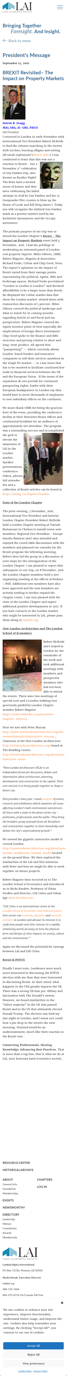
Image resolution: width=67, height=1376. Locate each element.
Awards (7, 1233)
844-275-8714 (11, 1295)
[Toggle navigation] (59, 7)
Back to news (19, 40)
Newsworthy (14, 1207)
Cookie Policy (25, 1371)
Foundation (9, 1189)
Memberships (10, 1193)
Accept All (33, 1345)
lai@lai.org (30, 620)
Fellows (7, 1224)
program (47, 799)
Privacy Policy (40, 1371)
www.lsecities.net (20, 898)
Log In (42, 1187)
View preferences (34, 1363)
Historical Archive (18, 1170)
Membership (10, 1237)
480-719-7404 (11, 1289)
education (39, 915)
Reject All (33, 1354)
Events (8, 1200)
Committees (10, 1228)
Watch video (41, 155)
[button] (62, 1302)
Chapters (44, 1179)
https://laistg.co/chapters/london (26, 494)
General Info (10, 1184)
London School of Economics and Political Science (32, 911)
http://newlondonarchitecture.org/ (27, 745)
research (27, 915)
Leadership (9, 1219)
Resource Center (16, 1163)
